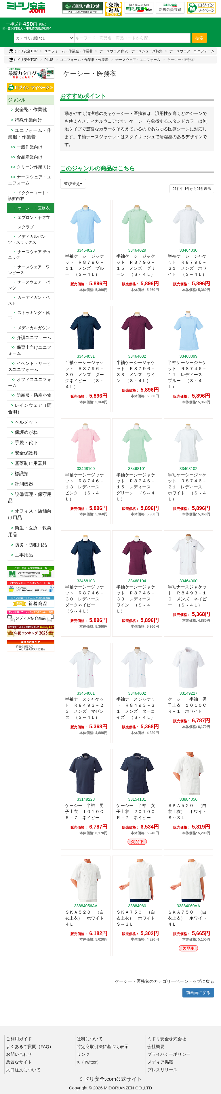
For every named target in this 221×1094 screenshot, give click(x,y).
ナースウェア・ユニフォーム (191, 51)
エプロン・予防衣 (29, 217)
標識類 (18, 473)
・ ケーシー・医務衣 (29, 208)
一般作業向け (25, 147)
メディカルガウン (29, 327)
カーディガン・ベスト (29, 300)
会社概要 (156, 1046)
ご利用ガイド (19, 1038)
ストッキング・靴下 (29, 315)
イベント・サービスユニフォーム (29, 366)
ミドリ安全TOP (23, 51)
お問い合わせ (19, 1054)
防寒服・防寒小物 (29, 395)
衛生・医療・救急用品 (30, 531)
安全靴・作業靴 (27, 109)
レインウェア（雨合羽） (30, 408)
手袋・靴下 (23, 442)
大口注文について (23, 1069)
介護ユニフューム (29, 337)
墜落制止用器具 (27, 463)
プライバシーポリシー (168, 1054)
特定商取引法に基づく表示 (103, 1046)
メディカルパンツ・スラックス (27, 239)
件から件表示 (192, 189)
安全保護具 (23, 452)
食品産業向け (25, 157)
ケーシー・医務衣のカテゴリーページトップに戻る (164, 981)
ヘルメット (23, 422)
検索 (199, 38)
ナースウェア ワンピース (29, 270)
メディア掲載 (160, 1062)
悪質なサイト (19, 1062)
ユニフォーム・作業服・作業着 (68, 51)
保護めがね (23, 432)
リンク (83, 1054)
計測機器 (20, 483)
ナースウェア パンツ (29, 285)
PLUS (48, 60)
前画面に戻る (198, 992)
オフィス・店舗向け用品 (30, 514)
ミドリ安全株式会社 (166, 1038)
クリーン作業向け (29, 166)
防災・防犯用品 (27, 544)
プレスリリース (162, 1069)
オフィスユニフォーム (29, 382)
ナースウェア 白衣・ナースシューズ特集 (131, 51)
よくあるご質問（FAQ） (30, 1046)
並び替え (73, 183)
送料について (90, 1038)
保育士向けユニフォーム (29, 350)
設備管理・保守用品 (30, 497)
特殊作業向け (25, 120)
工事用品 (20, 554)
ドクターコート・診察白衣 (29, 195)
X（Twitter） (89, 1062)
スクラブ (21, 227)
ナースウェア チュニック (29, 254)
